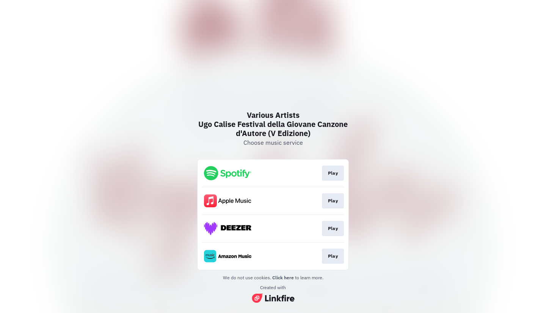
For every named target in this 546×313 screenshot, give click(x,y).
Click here (283, 277)
